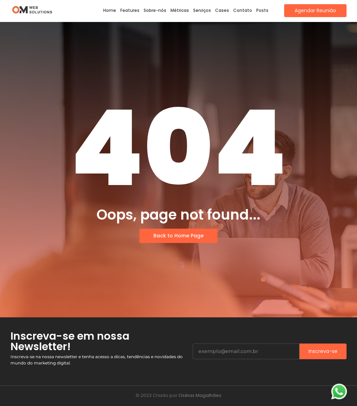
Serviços (202, 10)
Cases (222, 10)
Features (129, 10)
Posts (262, 10)
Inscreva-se (323, 351)
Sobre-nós (155, 10)
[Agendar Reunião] (315, 10)
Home (109, 10)
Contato (242, 10)
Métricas (179, 10)
